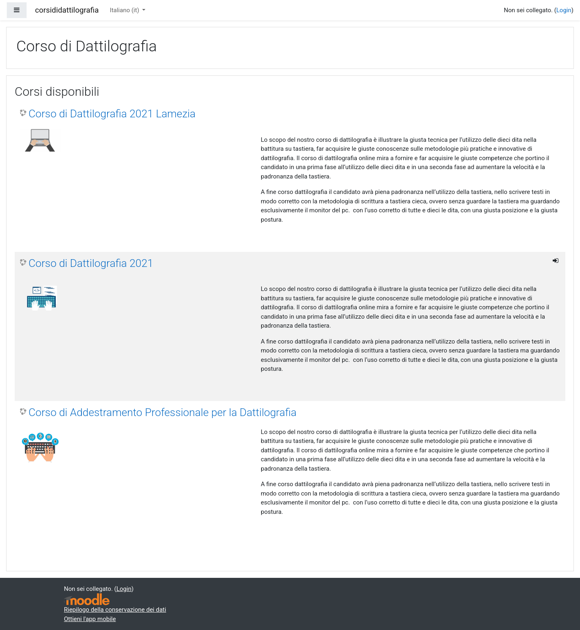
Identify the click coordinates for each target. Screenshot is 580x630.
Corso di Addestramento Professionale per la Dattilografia (163, 412)
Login (563, 10)
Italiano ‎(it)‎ (125, 10)
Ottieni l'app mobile (90, 619)
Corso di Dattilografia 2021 (91, 263)
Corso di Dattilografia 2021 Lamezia (112, 114)
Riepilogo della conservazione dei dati (115, 609)
